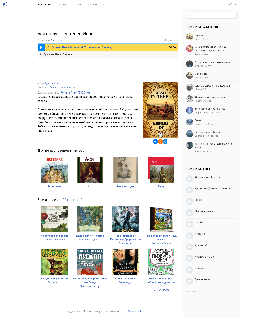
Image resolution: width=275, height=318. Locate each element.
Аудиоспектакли (204, 256)
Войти (232, 4)
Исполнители (96, 4)
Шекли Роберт (202, 89)
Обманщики (201, 73)
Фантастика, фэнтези (207, 177)
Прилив (199, 35)
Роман (198, 199)
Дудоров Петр (203, 151)
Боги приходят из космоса (210, 108)
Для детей (56, 40)
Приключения (202, 279)
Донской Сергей (204, 65)
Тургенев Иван (53, 83)
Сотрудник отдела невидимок (212, 62)
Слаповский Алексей (206, 124)
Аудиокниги (45, 4)
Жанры (62, 4)
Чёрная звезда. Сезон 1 (208, 132)
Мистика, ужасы (204, 211)
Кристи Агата (201, 38)
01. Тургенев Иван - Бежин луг (57, 54)
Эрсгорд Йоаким (204, 135)
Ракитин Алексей (204, 100)
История (199, 268)
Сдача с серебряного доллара (212, 85)
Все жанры (191, 291)
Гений (198, 120)
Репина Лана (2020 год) (76, 92)
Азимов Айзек (202, 54)
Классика (200, 234)
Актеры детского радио (62, 86)
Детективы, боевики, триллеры (213, 188)
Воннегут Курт (202, 77)
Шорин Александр (204, 112)
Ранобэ (199, 222)
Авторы (77, 4)
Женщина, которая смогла (210, 97)
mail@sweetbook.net (134, 311)
